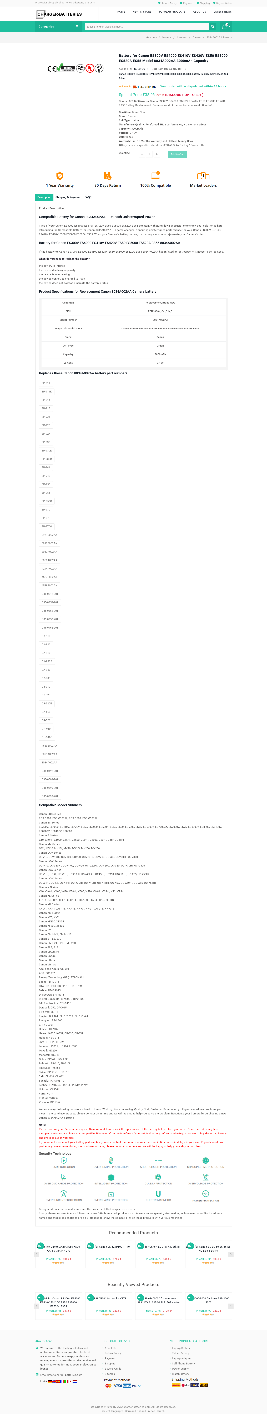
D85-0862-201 (50, 608)
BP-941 (46, 464)
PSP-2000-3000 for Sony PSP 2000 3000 (208, 1298)
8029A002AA (49, 751)
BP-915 (46, 405)
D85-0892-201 (50, 793)
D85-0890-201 (50, 785)
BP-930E (47, 447)
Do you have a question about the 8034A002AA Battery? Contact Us (161, 142)
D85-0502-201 (50, 776)
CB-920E (47, 700)
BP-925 (46, 422)
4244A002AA (49, 565)
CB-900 (46, 675)
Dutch (161, 1408)
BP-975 (46, 515)
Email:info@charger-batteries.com (61, 1372)
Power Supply (180, 1366)
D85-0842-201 (50, 591)
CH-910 (46, 726)
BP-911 (46, 380)
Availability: (126, 65)
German (129, 1408)
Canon (197, 34)
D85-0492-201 (50, 768)
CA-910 (46, 641)
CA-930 (46, 667)
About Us (110, 1345)
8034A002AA (49, 759)
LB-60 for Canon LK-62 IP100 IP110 (108, 1244)
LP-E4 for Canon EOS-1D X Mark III (158, 1244)
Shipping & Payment (73, 194)
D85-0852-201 (50, 599)
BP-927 (46, 431)
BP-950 (46, 481)
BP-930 (46, 439)
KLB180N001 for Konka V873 (108, 1296)
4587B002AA (49, 574)
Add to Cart (178, 151)
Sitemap (110, 1371)
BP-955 (46, 490)
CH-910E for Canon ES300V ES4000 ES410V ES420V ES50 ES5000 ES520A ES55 (58, 1300)
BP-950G (47, 498)
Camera (182, 34)
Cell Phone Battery (183, 1360)
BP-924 (46, 414)
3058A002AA (49, 557)
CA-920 (46, 650)
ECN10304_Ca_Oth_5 (172, 65)
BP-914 (46, 397)
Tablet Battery (180, 1350)
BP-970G (47, 523)
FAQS (96, 194)
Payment (186, 3)
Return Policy (167, 3)
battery (167, 34)
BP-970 (46, 506)
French (151, 1408)
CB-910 (46, 683)
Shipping (203, 3)
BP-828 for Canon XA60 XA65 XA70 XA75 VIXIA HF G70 (58, 1246)
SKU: (155, 65)
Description (46, 194)
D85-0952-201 (50, 616)
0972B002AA (49, 540)
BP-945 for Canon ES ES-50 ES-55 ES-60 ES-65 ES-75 (208, 1246)
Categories (58, 23)
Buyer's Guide (222, 3)
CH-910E (47, 734)
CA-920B (47, 658)
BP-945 (46, 473)
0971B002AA (49, 532)
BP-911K (47, 388)
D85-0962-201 (50, 624)
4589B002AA (49, 743)
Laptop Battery (181, 1345)
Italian (141, 1408)
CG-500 (46, 717)
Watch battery (180, 1371)
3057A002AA (49, 549)
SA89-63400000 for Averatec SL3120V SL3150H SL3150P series (158, 1298)
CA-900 (46, 633)
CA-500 (46, 709)
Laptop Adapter (181, 1355)
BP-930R (47, 456)
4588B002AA (49, 582)
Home (151, 34)
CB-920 (46, 692)
